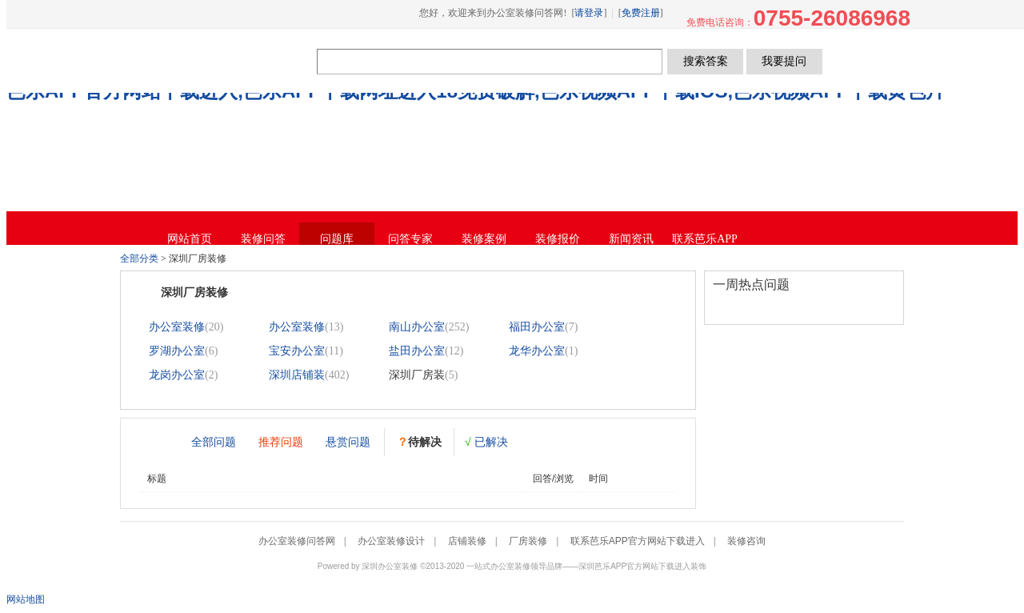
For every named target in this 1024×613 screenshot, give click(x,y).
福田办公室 (537, 327)
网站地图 (25, 599)
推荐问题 (280, 441)
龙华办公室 (537, 351)
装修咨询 (746, 541)
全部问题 (213, 441)
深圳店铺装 (297, 375)
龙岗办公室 (177, 375)
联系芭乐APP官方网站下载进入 (637, 541)
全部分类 (139, 258)
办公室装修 (177, 327)
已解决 (486, 441)
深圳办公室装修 (390, 566)
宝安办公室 (297, 351)
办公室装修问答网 (221, 61)
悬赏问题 (348, 441)
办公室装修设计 (391, 541)
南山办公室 (417, 327)
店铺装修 (467, 541)
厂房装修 (528, 541)
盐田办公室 (417, 351)
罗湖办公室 (177, 351)
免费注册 (641, 12)
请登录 (588, 12)
